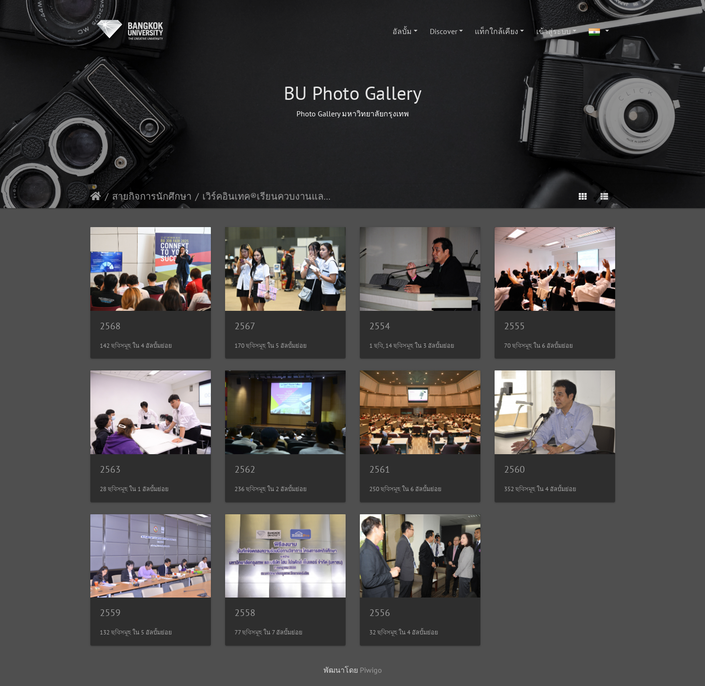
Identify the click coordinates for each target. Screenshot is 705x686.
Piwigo (371, 670)
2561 (379, 469)
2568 (110, 326)
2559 (110, 613)
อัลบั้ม (402, 31)
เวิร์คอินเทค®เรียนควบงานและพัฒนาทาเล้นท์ (267, 196)
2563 (110, 469)
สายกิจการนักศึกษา (151, 196)
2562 (245, 469)
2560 (514, 469)
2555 (514, 326)
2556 (379, 613)
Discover (443, 31)
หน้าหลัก (95, 196)
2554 (379, 326)
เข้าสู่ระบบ (553, 31)
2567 (245, 326)
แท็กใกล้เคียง (496, 31)
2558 (245, 613)
